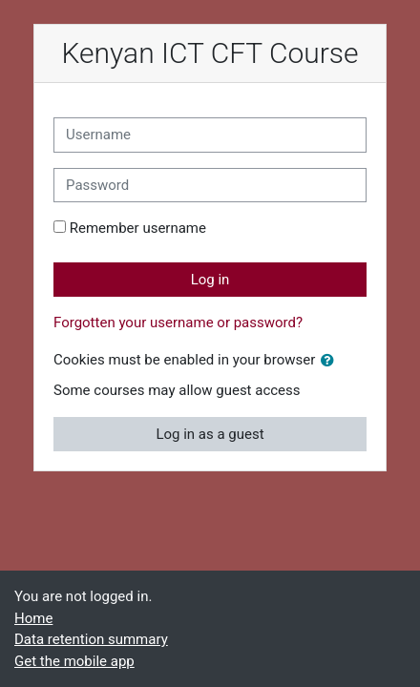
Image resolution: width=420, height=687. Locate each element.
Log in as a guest (209, 434)
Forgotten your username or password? (178, 322)
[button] (331, 361)
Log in (210, 279)
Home (33, 618)
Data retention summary (91, 639)
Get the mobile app (74, 661)
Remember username (138, 228)
